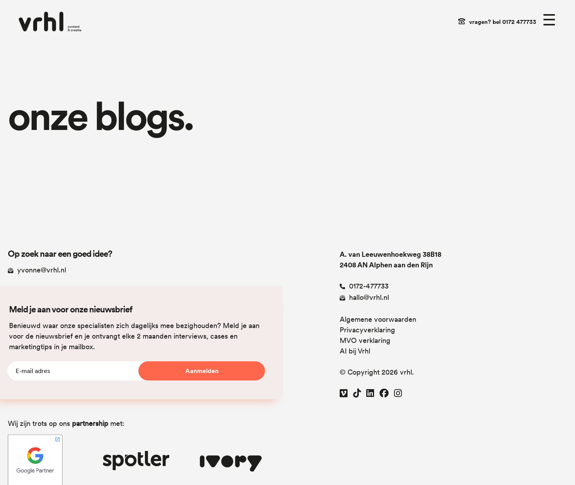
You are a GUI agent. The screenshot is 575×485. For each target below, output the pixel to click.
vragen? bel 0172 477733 (502, 21)
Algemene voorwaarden (378, 319)
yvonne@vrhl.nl (37, 270)
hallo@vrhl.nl (364, 297)
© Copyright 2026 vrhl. (377, 372)
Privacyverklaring (367, 330)
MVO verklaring (365, 340)
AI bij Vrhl (355, 351)
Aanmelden (202, 371)
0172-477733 (364, 286)
